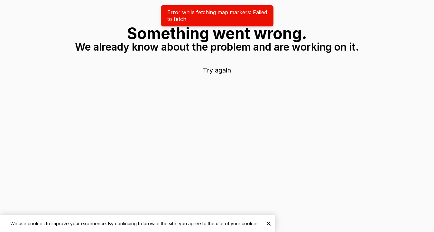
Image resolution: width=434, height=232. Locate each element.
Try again (217, 70)
